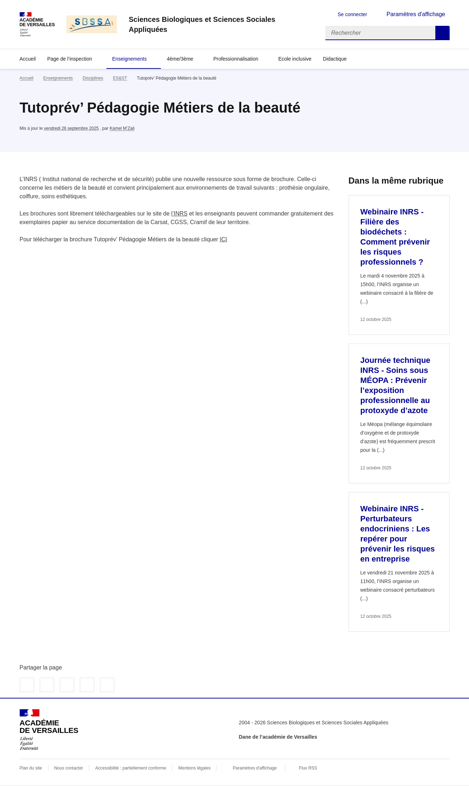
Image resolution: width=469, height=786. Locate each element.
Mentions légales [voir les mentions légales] (194, 768)
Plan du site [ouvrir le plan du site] (31, 768)
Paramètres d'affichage (255, 768)
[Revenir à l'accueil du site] (49, 729)
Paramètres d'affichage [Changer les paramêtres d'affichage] (416, 14)
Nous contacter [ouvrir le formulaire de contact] (68, 768)
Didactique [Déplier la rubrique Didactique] (334, 59)
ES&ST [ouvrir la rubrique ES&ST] (120, 78)
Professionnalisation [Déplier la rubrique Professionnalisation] (235, 59)
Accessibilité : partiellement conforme (130, 768)
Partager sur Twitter (47, 685)
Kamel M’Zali (122, 128)
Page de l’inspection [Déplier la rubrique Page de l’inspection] (69, 59)
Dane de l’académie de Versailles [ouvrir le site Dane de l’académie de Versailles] (278, 737)
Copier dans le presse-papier (107, 685)
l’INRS (179, 213)
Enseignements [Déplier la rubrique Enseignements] (129, 59)
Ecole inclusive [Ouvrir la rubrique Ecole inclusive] (295, 59)
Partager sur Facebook (27, 685)
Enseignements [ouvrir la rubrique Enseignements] (58, 78)
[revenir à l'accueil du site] (221, 24)
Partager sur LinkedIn (67, 685)
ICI (223, 239)
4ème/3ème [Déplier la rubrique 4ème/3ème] (180, 59)
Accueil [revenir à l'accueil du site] (28, 59)
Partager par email (87, 685)
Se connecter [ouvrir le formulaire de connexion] (352, 14)
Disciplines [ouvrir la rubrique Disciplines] (93, 78)
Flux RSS (308, 768)
